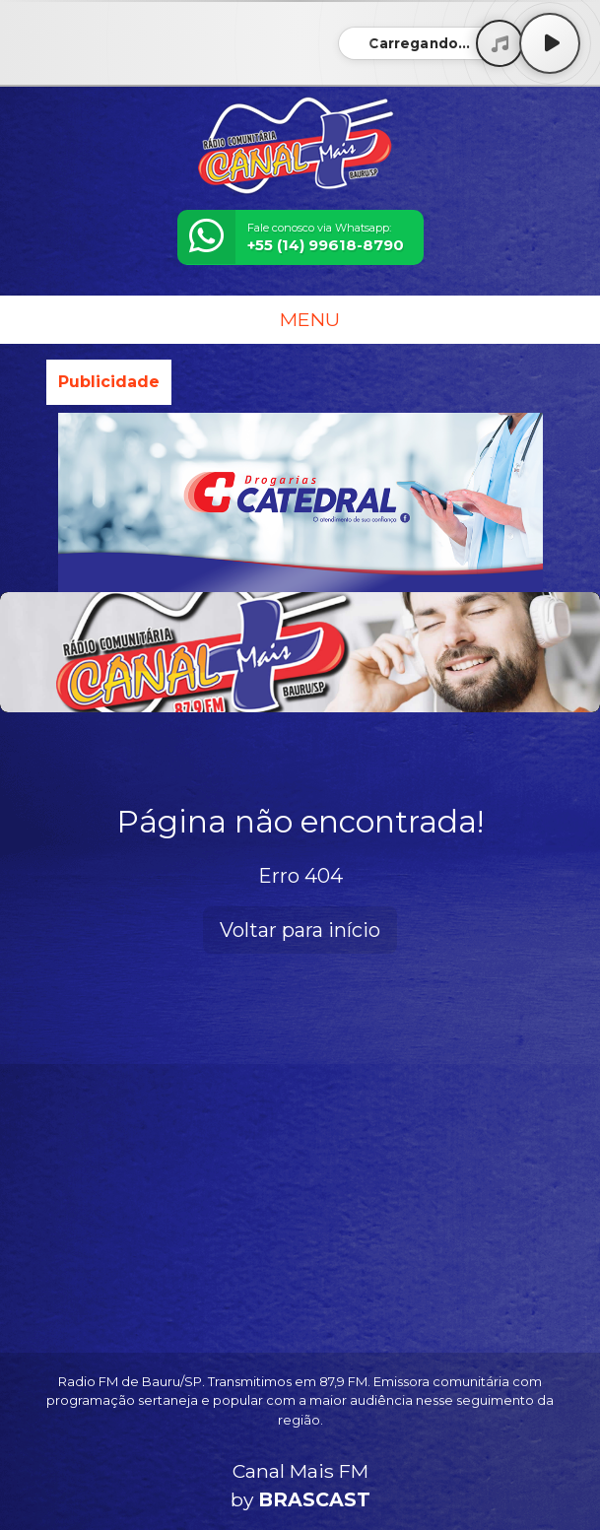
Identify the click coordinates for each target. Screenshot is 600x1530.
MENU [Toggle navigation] (300, 319)
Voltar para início (300, 930)
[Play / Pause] (549, 43)
